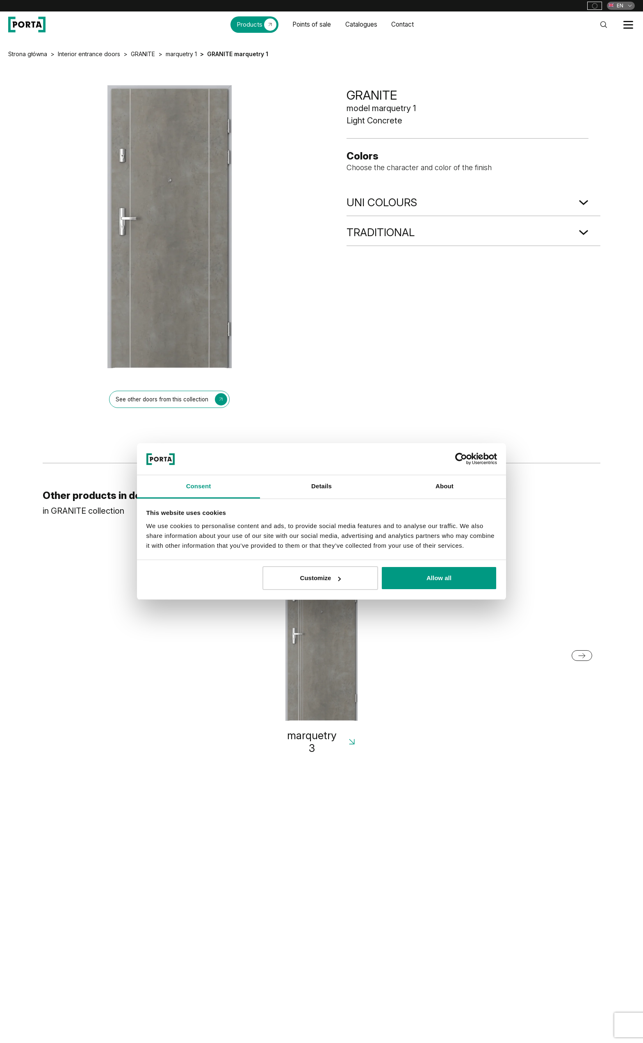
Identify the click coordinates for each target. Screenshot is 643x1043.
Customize (320, 577)
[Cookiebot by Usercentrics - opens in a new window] (461, 459)
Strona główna (27, 53)
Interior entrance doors (89, 53)
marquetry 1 (181, 53)
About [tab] (445, 486)
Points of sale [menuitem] (311, 24)
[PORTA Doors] (27, 24)
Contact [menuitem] (402, 24)
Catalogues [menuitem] (361, 24)
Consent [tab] (198, 486)
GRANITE (143, 53)
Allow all (438, 577)
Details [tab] (321, 486)
